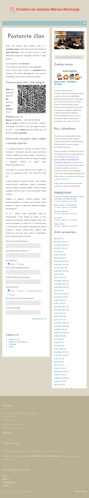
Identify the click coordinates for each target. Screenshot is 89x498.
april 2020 (58, 345)
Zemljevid (12, 344)
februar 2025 (59, 258)
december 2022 (60, 293)
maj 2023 (57, 290)
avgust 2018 (58, 381)
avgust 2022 (58, 300)
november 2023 (60, 284)
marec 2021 (58, 313)
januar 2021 (58, 319)
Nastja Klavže (59, 224)
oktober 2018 (59, 375)
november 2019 (60, 352)
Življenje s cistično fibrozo (18, 342)
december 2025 (60, 242)
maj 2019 (57, 362)
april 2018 (58, 384)
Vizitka (11, 347)
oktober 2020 (59, 329)
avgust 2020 (58, 336)
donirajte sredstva (53, 456)
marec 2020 (58, 349)
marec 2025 (58, 255)
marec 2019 (58, 368)
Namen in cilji (14, 339)
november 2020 (60, 326)
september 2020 (60, 332)
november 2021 (60, 310)
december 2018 (60, 371)
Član (4, 476)
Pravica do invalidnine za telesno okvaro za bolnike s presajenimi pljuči (69, 197)
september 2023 (60, 287)
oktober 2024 (59, 268)
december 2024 (60, 261)
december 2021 (60, 306)
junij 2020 (58, 339)
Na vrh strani (80, 491)
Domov (5, 479)
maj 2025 (57, 251)
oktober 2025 (59, 248)
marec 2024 (58, 277)
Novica (5, 486)
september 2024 (60, 271)
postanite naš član (37, 456)
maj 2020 (57, 342)
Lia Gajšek (58, 218)
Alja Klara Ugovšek (61, 211)
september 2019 (60, 355)
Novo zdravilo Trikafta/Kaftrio (65, 205)
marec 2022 (58, 303)
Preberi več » (76, 121)
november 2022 (60, 297)
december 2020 (60, 323)
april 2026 (58, 238)
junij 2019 (58, 358)
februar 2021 (59, 316)
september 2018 (60, 378)
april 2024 (58, 274)
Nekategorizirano (8, 482)
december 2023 (60, 281)
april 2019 (58, 365)
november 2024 (60, 264)
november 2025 (60, 245)
